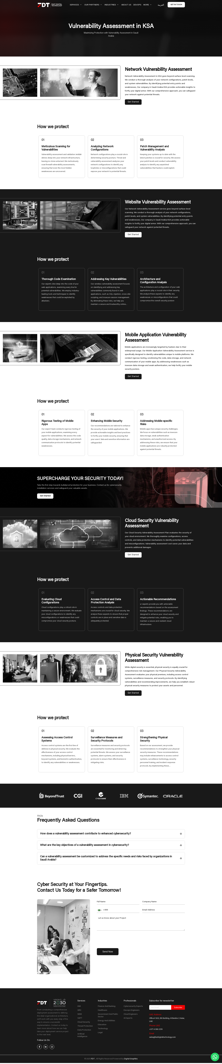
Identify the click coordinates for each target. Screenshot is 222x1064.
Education (102, 1025)
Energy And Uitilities (106, 1021)
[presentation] (118, 938)
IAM (79, 1006)
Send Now (108, 951)
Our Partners (93, 5)
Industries (112, 5)
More (147, 5)
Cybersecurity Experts (133, 1006)
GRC (79, 1010)
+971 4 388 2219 (156, 1029)
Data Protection (84, 1030)
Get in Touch (176, 5)
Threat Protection (85, 1026)
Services (76, 5)
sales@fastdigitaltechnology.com (162, 1037)
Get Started (133, 102)
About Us (126, 5)
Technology (103, 1029)
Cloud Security (83, 1022)
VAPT (79, 1018)
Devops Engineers (131, 1010)
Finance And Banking (106, 1006)
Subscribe (178, 1007)
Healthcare (102, 1010)
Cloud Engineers (131, 1014)
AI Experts (128, 1018)
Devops (137, 5)
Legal (100, 1033)
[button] (99, 910)
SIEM (79, 1014)
